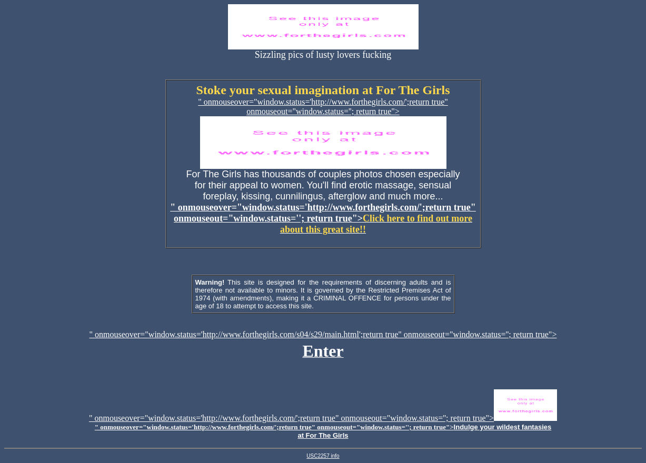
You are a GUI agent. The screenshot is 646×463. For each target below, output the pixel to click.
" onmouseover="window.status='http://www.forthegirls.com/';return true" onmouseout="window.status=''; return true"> (323, 218)
